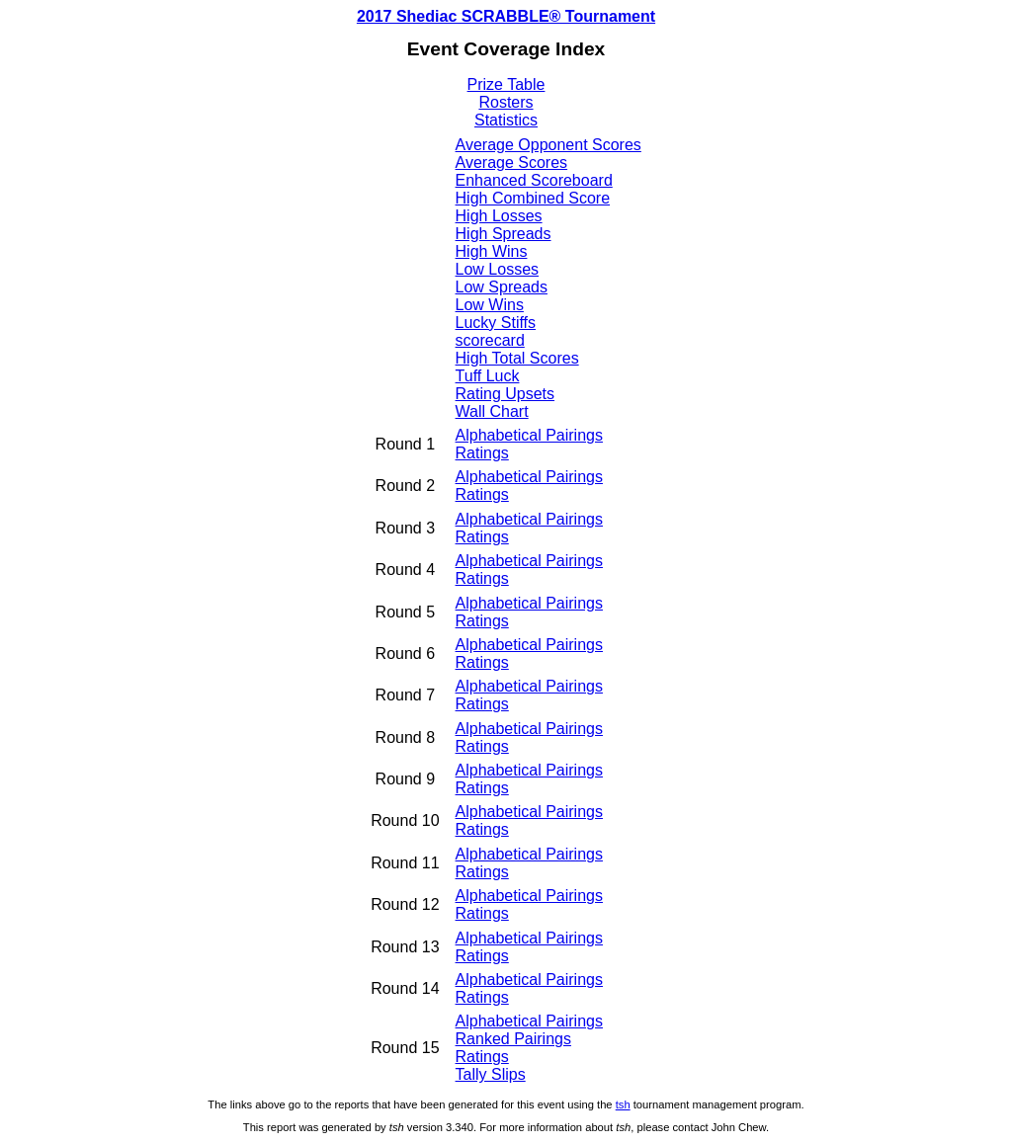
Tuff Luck (488, 376)
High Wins (492, 251)
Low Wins (490, 304)
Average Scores (512, 162)
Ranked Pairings (513, 1038)
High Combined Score (533, 198)
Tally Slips (491, 1074)
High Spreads (503, 233)
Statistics (506, 120)
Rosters (505, 102)
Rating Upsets (505, 393)
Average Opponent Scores (548, 144)
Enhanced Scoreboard (534, 180)
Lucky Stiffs (496, 322)
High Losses (499, 215)
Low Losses (498, 269)
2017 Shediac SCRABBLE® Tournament (506, 16)
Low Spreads (502, 287)
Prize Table (506, 84)
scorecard (490, 340)
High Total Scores (517, 358)
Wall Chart (492, 411)
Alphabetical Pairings (529, 435)
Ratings (482, 453)
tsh (623, 1104)
